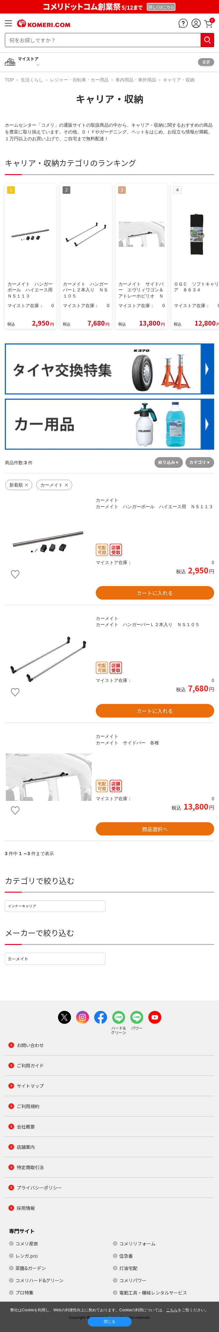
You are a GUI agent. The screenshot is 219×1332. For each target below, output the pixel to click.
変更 (206, 62)
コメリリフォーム (137, 1243)
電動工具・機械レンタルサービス (153, 1292)
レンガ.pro (26, 1255)
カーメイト (18, 959)
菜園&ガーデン (30, 1268)
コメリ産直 (26, 1243)
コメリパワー (132, 1280)
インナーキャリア (22, 905)
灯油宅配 (128, 1268)
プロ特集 (24, 1292)
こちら (172, 1310)
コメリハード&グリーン (39, 1280)
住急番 (126, 1255)
